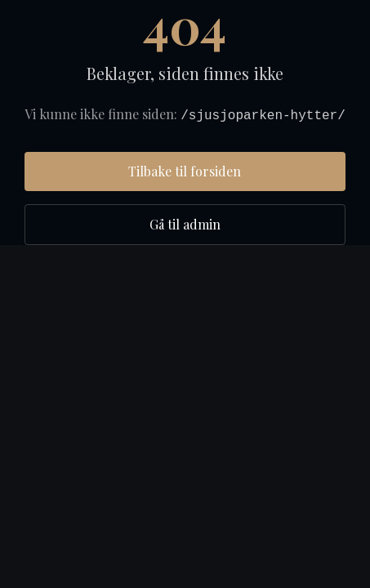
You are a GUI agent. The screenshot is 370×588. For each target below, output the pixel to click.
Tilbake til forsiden (184, 171)
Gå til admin (185, 224)
